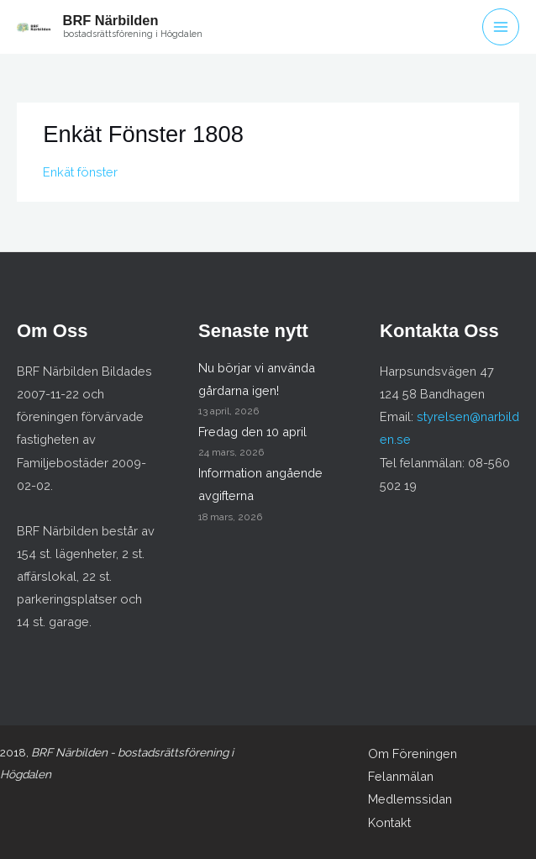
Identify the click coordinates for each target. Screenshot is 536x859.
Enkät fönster (80, 172)
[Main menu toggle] (500, 26)
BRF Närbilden (111, 20)
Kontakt (389, 822)
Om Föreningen (412, 753)
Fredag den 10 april (252, 431)
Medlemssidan (410, 799)
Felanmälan (401, 776)
